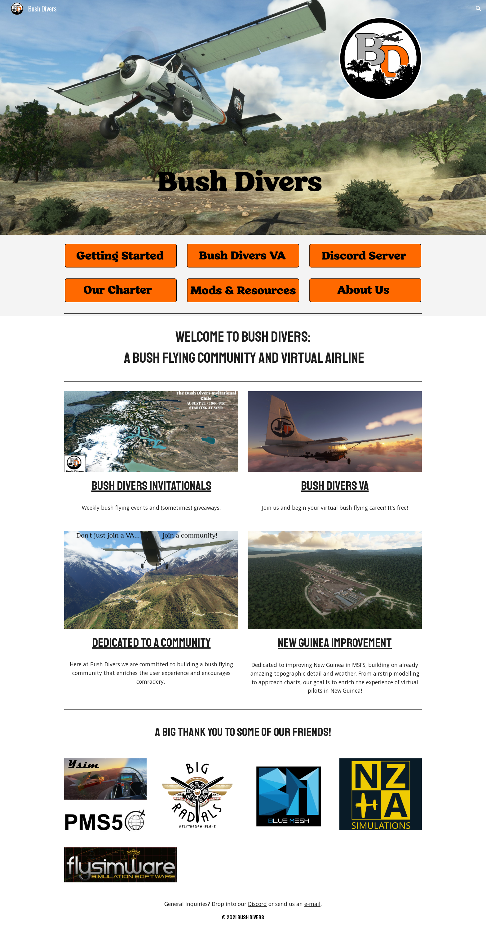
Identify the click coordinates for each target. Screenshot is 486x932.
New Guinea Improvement (335, 643)
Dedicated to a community (151, 642)
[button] (478, 8)
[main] (243, 347)
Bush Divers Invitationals (151, 486)
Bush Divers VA (335, 486)
